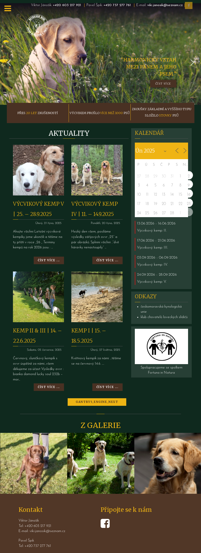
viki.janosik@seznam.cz (165, 5)
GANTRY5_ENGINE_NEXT (97, 391)
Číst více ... (49, 249)
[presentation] (9, 50)
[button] (95, 78)
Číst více (163, 72)
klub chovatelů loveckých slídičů (164, 306)
